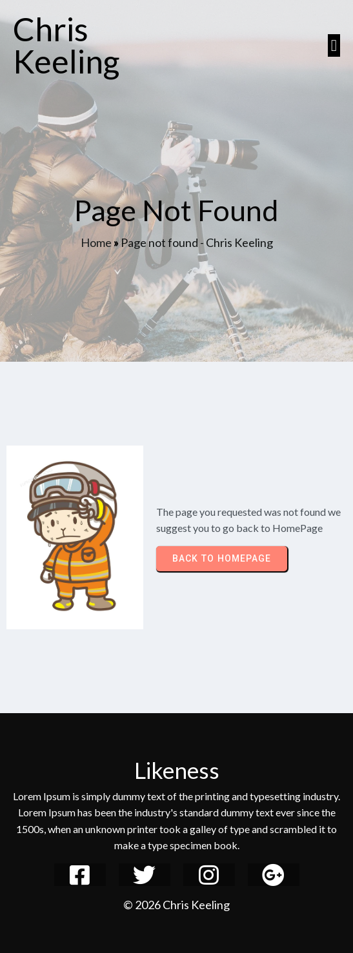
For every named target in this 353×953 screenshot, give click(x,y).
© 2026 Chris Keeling (176, 905)
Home (96, 242)
